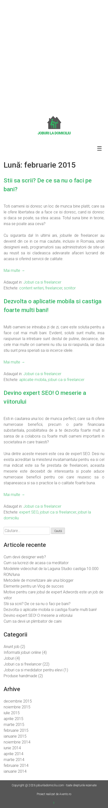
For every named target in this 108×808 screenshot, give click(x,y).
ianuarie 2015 (15, 736)
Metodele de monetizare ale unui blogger (38, 580)
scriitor (70, 288)
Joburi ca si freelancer (42, 282)
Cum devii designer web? (25, 557)
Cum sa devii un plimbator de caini (33, 621)
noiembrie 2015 (17, 707)
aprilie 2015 (13, 718)
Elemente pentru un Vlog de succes (34, 586)
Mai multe (14, 270)
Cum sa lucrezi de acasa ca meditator (36, 563)
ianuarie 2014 (15, 771)
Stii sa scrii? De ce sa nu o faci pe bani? (37, 603)
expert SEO (28, 512)
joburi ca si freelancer (66, 379)
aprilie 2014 (13, 753)
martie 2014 (14, 759)
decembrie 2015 (18, 701)
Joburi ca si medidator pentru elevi (33, 670)
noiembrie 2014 (17, 742)
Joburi (9, 658)
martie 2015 (14, 724)
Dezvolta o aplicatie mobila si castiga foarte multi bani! (50, 609)
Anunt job (11, 646)
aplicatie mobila (32, 379)
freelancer (53, 288)
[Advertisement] (54, 56)
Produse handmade (20, 676)
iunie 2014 (12, 748)
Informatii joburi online (22, 652)
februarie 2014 (16, 765)
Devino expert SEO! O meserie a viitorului (38, 615)
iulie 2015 (12, 713)
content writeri (31, 288)
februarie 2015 (16, 730)
